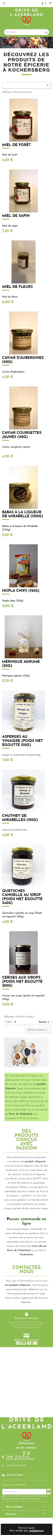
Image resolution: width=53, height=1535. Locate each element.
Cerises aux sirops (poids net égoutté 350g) (22, 982)
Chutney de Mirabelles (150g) (20, 818)
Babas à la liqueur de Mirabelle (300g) (22, 514)
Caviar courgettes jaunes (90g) (21, 435)
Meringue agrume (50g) (21, 664)
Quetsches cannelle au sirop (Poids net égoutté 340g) (22, 897)
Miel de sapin (16, 216)
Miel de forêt (16, 145)
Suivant (44, 1022)
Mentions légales (26, 1528)
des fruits (40, 1298)
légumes (26, 1302)
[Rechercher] (26, 32)
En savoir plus (32, 1499)
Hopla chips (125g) (20, 591)
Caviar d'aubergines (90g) (23, 360)
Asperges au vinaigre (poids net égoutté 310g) (22, 741)
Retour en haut (38, 1030)
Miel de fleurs (17, 287)
